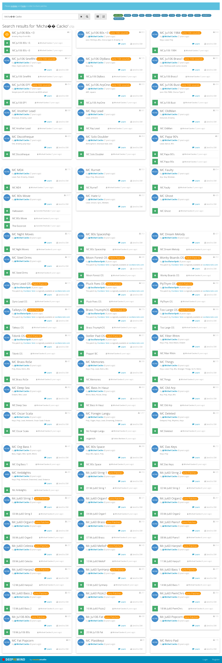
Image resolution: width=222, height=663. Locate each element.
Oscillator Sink (103, 265)
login (23, 6)
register (14, 6)
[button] (7, 43)
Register (216, 659)
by (38, 659)
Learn (122, 44)
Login (205, 659)
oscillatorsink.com (136, 265)
